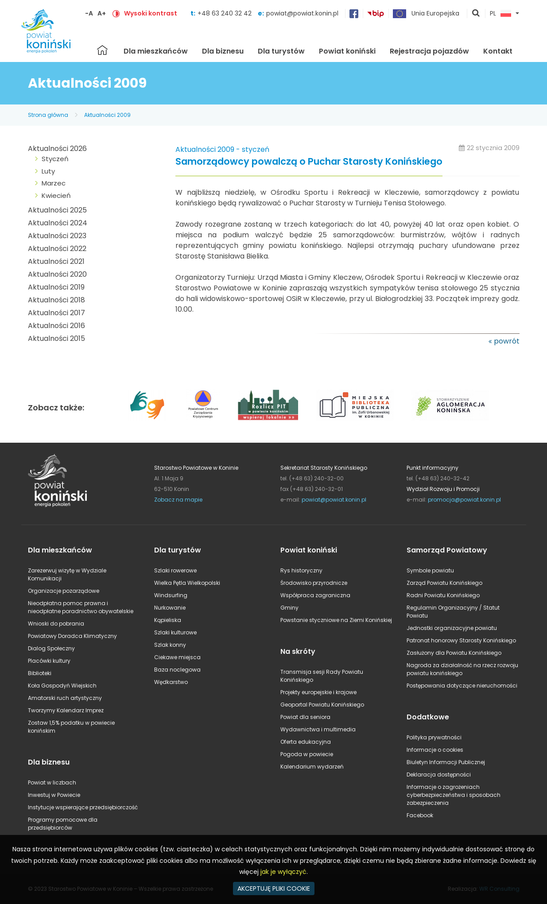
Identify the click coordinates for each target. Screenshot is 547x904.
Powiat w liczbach (52, 782)
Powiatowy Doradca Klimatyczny (72, 636)
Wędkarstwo (171, 682)
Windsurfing (170, 595)
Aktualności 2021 (56, 261)
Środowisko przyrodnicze (313, 583)
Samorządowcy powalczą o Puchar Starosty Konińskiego (308, 162)
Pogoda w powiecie (306, 754)
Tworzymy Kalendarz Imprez (66, 710)
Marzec (54, 183)
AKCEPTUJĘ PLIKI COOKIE (273, 888)
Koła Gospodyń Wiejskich (62, 685)
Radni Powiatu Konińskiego (443, 595)
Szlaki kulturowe (175, 632)
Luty (48, 171)
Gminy (289, 607)
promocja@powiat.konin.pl (464, 499)
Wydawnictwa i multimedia (318, 729)
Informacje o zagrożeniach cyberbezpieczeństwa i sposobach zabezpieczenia (453, 795)
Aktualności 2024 (57, 223)
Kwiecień (56, 195)
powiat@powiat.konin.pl (302, 13)
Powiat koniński (347, 51)
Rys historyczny (301, 570)
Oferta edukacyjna (305, 742)
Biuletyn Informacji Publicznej (446, 762)
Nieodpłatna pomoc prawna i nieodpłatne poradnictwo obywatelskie (80, 607)
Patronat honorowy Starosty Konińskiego (461, 640)
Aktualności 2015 (56, 338)
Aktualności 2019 (56, 287)
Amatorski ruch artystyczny (65, 698)
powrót (507, 341)
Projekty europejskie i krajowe (318, 692)
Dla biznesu (223, 51)
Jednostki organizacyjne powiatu (452, 628)
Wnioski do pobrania (56, 623)
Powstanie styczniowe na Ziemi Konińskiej (336, 620)
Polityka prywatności (434, 737)
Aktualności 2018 (56, 300)
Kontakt (497, 51)
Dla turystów (281, 51)
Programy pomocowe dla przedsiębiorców (62, 823)
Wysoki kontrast (150, 13)
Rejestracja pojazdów (429, 51)
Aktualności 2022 (57, 248)
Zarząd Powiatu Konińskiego (444, 583)
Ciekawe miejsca (177, 657)
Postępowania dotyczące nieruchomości (462, 685)
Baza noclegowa (177, 669)
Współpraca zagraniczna (315, 595)
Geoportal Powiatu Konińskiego (322, 704)
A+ (101, 13)
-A (89, 13)
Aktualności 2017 (56, 313)
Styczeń (55, 158)
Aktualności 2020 (57, 274)
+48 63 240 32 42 (225, 13)
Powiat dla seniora (305, 717)
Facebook (420, 815)
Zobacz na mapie (178, 499)
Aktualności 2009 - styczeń (222, 149)
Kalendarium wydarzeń (312, 766)
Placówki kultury (49, 660)
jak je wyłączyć (283, 871)
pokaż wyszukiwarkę (476, 13)
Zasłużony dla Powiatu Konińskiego (454, 653)
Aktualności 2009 (107, 115)
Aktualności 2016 (56, 326)
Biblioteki (39, 673)
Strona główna (102, 50)
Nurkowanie (170, 607)
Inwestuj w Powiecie (54, 795)
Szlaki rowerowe (175, 570)
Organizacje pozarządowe (63, 591)
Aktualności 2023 (57, 236)
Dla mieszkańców (156, 51)
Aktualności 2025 (57, 210)
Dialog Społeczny (51, 648)
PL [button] (500, 14)
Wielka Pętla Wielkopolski (187, 583)
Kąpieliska (167, 620)
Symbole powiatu (430, 570)
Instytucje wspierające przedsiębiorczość (83, 807)
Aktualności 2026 (57, 148)
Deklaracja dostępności (439, 774)
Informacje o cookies (435, 749)
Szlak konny (170, 645)
